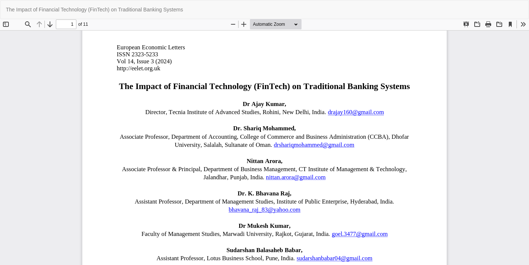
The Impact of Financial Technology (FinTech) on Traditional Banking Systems (94, 10)
